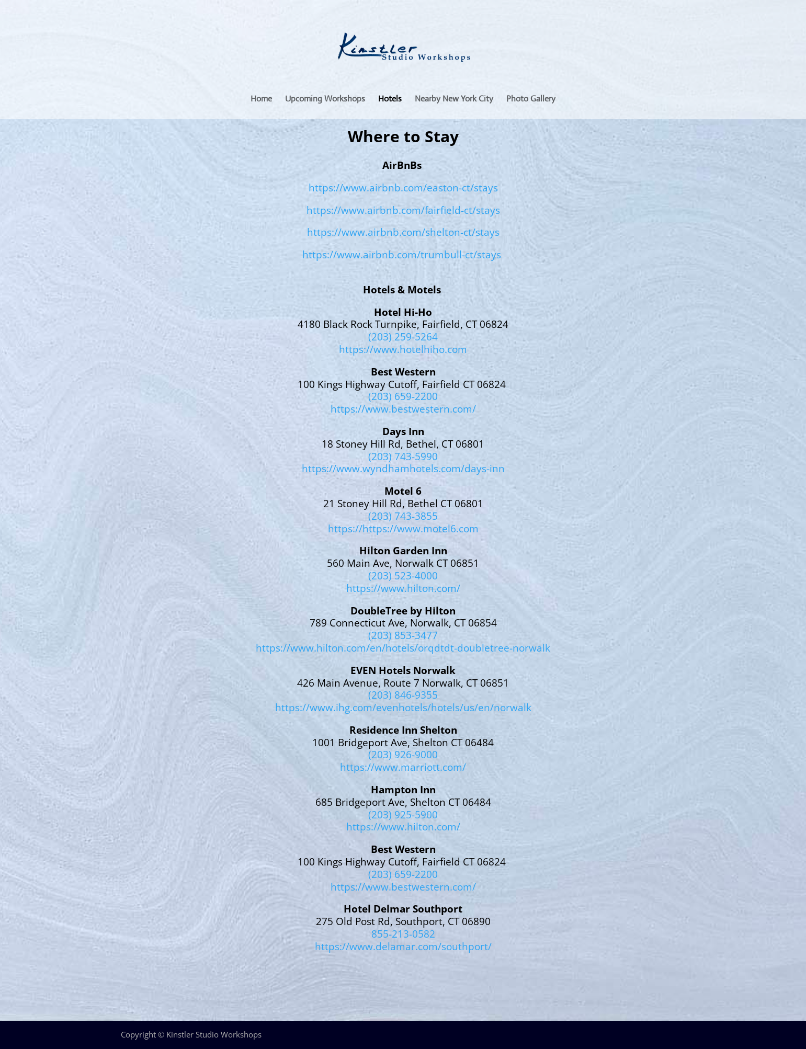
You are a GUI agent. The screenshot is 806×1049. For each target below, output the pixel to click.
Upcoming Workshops (325, 99)
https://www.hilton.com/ (403, 588)
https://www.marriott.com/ (403, 767)
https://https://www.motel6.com (403, 528)
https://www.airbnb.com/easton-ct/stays (403, 188)
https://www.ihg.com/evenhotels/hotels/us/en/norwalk (403, 707)
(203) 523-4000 (403, 576)
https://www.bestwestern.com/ (403, 409)
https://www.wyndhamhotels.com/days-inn (403, 468)
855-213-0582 (403, 934)
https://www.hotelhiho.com (403, 349)
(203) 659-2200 (403, 396)
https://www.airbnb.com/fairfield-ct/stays (403, 210)
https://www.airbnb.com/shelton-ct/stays (403, 232)
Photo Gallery (530, 99)
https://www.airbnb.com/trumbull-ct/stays (401, 254)
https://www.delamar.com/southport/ (403, 946)
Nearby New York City (454, 99)
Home (261, 99)
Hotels (390, 99)
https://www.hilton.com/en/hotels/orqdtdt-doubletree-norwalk (403, 648)
